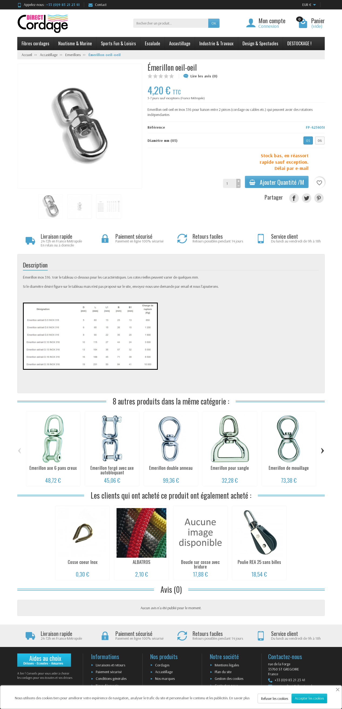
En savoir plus (239, 698)
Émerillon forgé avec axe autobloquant (112, 470)
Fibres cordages (35, 43)
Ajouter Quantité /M (276, 181)
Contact (97, 4)
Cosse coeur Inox (83, 562)
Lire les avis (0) (200, 76)
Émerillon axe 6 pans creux (53, 467)
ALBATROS (141, 562)
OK (213, 23)
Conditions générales (111, 678)
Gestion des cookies (229, 678)
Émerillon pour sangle (230, 467)
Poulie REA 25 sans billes (259, 562)
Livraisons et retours (110, 665)
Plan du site (223, 671)
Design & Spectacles (260, 43)
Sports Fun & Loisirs (118, 43)
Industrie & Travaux (216, 43)
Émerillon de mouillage (289, 467)
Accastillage (179, 43)
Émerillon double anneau (171, 467)
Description (35, 264)
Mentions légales (227, 665)
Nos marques (165, 678)
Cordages (162, 665)
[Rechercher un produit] (170, 23)
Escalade (152, 43)
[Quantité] (229, 183)
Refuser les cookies (274, 698)
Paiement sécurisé (109, 671)
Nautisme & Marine (75, 43)
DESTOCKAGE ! (299, 43)
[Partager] (294, 198)
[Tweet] (306, 198)
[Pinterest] (319, 198)
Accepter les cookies (309, 698)
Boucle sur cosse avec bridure (200, 564)
